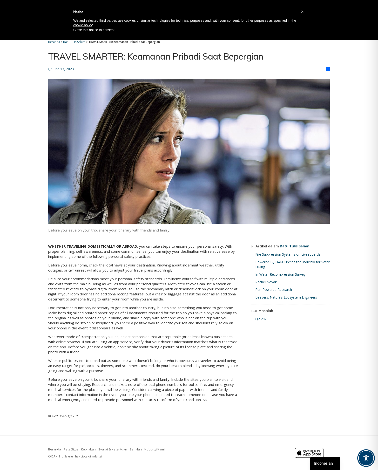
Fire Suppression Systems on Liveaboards (287, 254)
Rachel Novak (266, 282)
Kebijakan (88, 449)
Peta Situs (71, 449)
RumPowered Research (273, 289)
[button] (302, 11)
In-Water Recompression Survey (280, 274)
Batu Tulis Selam (294, 246)
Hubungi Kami (154, 449)
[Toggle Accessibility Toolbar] (366, 458)
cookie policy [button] (82, 25)
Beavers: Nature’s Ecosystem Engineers (286, 297)
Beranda (54, 449)
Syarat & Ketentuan (112, 449)
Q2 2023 (262, 319)
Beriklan (136, 449)
